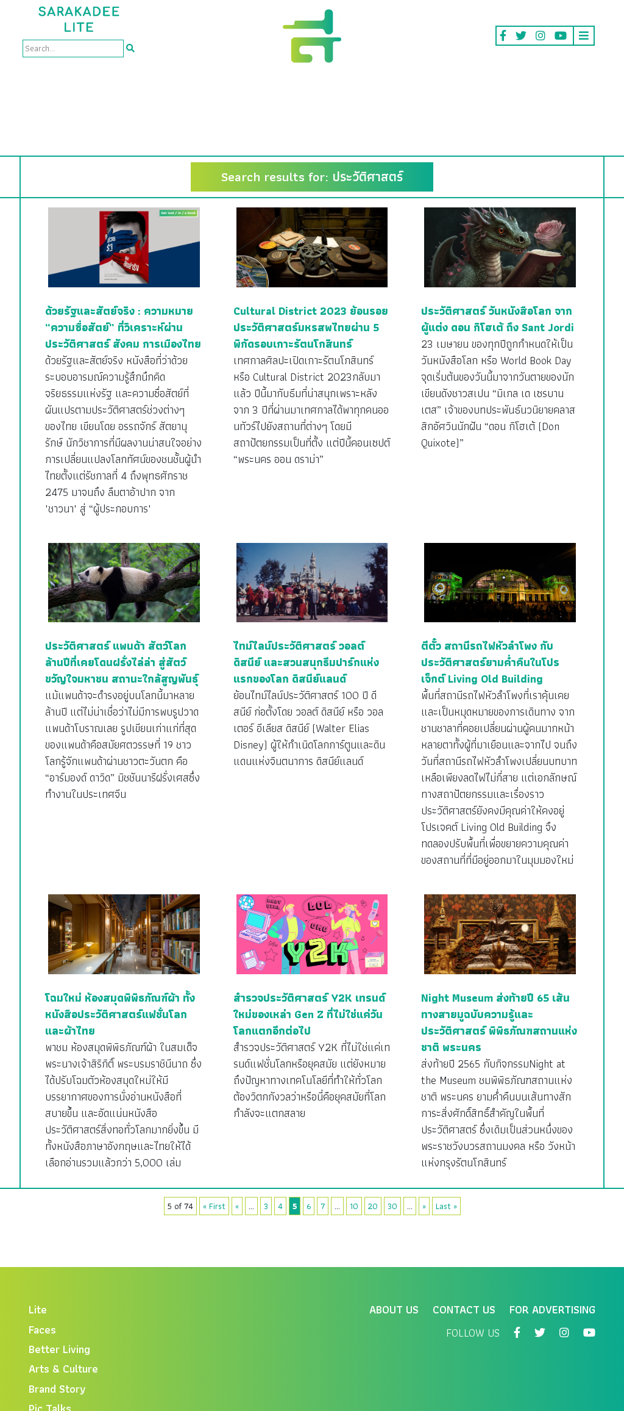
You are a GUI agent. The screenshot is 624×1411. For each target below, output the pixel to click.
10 (354, 1134)
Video (42, 1357)
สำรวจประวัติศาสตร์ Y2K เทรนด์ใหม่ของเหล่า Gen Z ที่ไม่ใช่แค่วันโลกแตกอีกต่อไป (309, 942)
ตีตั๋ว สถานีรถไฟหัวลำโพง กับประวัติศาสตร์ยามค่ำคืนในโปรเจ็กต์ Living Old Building (490, 590)
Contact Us (464, 1238)
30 (392, 1134)
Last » (446, 1134)
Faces (42, 1258)
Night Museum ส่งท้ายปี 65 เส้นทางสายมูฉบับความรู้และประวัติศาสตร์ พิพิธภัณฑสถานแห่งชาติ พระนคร (499, 951)
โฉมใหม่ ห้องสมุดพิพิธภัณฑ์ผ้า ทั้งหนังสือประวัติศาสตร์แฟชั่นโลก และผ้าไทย (120, 942)
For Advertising (552, 1238)
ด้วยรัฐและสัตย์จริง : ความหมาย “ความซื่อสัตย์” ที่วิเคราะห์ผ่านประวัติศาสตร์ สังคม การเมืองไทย (123, 256)
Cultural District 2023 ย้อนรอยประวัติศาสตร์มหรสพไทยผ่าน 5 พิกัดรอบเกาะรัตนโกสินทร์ (310, 256)
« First (214, 1134)
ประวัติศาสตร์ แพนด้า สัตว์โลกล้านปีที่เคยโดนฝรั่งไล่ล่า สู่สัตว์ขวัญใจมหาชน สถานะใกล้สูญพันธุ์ (121, 590)
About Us (394, 1238)
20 (373, 1134)
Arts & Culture (63, 1297)
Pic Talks (50, 1337)
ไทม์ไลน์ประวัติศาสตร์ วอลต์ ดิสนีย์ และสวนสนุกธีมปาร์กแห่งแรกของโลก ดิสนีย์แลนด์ (306, 590)
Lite (38, 1238)
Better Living (59, 1278)
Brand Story (57, 1317)
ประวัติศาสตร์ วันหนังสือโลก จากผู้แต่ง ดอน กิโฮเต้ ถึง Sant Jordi (497, 248)
